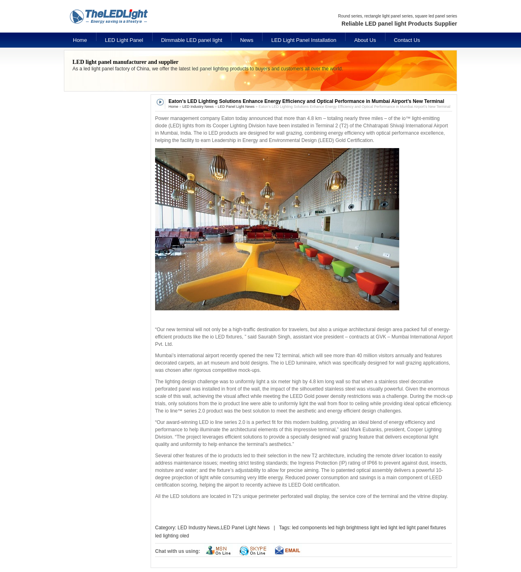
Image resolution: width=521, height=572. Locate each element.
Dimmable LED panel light (191, 40)
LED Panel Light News (236, 107)
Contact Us (407, 40)
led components (309, 528)
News (247, 40)
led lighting (166, 536)
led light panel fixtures (422, 528)
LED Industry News (198, 107)
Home (80, 40)
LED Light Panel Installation (303, 40)
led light (389, 528)
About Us (365, 40)
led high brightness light (353, 528)
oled (184, 536)
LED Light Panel (124, 40)
